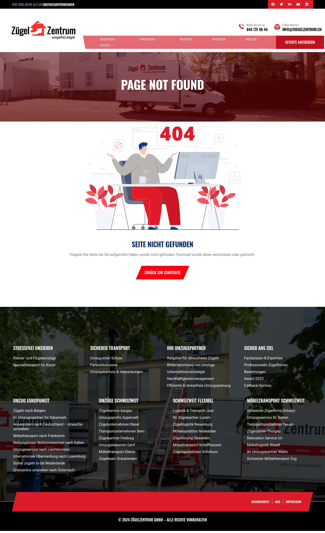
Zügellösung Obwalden (191, 440)
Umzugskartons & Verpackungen (116, 374)
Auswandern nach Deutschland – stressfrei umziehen (48, 428)
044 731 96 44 (257, 29)
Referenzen (219, 39)
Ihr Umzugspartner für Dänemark (39, 419)
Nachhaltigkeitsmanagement (190, 381)
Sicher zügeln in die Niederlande (39, 465)
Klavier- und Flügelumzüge (34, 360)
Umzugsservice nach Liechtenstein (41, 451)
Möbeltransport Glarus (117, 454)
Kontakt (105, 45)
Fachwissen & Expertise (263, 360)
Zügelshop (185, 39)
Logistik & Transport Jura (193, 413)
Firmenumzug (147, 39)
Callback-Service (257, 387)
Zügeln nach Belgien (29, 413)
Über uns (251, 39)
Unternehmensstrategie (186, 374)
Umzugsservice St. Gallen (267, 419)
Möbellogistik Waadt (263, 447)
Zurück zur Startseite (162, 274)
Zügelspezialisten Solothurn (195, 454)
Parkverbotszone (103, 367)
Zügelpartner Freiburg (116, 440)
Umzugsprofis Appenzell (118, 419)
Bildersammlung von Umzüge (191, 367)
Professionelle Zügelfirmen (266, 367)
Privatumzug (107, 39)
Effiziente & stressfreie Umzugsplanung (199, 387)
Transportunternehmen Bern (121, 433)
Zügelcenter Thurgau (264, 433)
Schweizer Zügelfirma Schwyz (271, 413)
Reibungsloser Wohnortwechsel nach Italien (48, 445)
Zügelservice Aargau (115, 413)
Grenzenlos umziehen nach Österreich (44, 472)
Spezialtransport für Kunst (34, 367)
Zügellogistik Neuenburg (192, 426)
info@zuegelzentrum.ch (302, 29)
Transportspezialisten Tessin (270, 426)
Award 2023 (253, 381)
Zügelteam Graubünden (118, 461)
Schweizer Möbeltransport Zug (272, 461)
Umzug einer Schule (106, 360)
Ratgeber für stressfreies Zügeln (193, 360)
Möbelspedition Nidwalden (194, 433)
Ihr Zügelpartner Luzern (192, 419)
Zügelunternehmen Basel (119, 426)
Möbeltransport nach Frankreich (39, 438)
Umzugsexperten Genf (117, 447)
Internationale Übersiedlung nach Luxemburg (49, 458)
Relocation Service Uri (264, 440)
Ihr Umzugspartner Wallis (267, 454)
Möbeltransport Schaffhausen (197, 447)
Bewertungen (254, 374)
